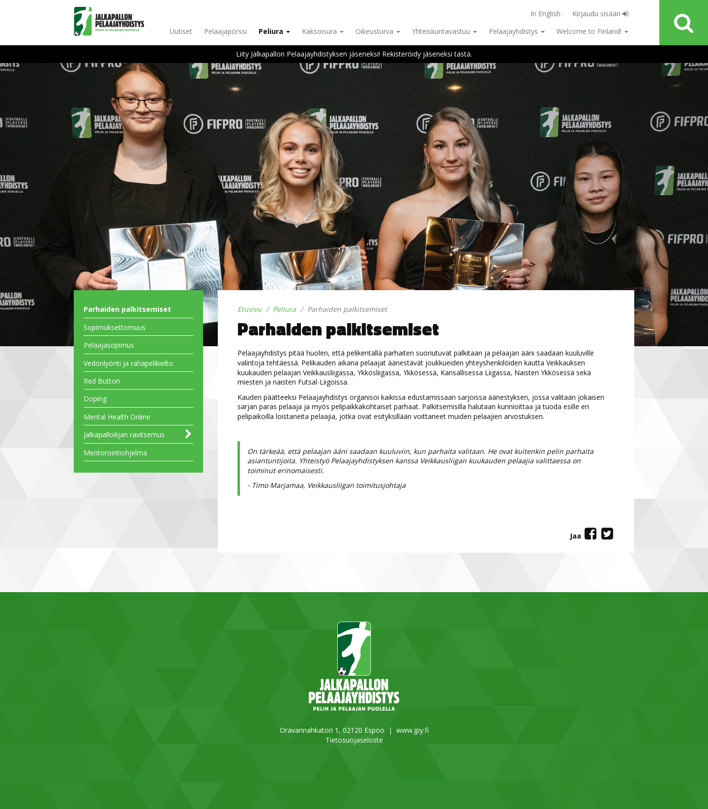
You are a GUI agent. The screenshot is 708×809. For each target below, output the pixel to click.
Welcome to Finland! (592, 31)
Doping (95, 398)
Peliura (274, 31)
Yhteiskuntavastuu (444, 31)
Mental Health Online (117, 416)
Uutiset (181, 31)
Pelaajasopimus (109, 345)
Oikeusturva (377, 31)
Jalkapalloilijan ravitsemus (124, 434)
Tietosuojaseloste (354, 740)
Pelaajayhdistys (517, 31)
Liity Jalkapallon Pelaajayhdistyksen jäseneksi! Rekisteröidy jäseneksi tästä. (354, 54)
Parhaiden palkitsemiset (127, 309)
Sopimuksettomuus (115, 327)
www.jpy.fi (412, 730)
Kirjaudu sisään (600, 13)
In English (545, 13)
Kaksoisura (323, 31)
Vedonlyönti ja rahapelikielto (128, 363)
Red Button (102, 381)
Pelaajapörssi (225, 31)
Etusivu (249, 309)
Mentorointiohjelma (115, 452)
